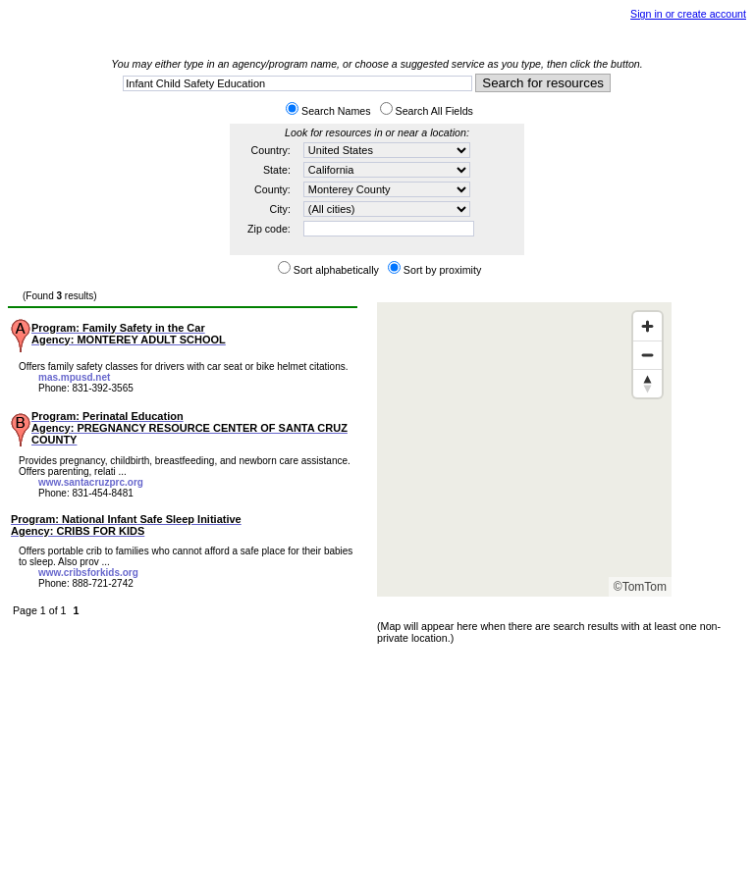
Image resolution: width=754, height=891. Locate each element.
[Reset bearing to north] (647, 383)
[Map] (524, 449)
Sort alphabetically (336, 270)
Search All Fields (434, 111)
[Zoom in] (647, 326)
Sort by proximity (442, 270)
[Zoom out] (647, 355)
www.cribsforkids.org (88, 572)
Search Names (335, 111)
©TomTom (640, 587)
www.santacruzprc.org (90, 482)
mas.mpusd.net (74, 377)
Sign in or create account (688, 14)
